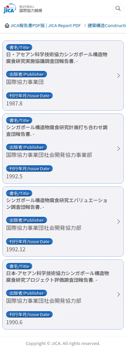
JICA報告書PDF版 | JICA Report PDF (45, 25)
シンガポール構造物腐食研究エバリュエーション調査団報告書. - (57, 203)
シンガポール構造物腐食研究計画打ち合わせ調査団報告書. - (57, 130)
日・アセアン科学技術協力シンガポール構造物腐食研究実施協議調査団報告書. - (56, 57)
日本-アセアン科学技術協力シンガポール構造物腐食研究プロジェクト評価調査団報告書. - (57, 276)
